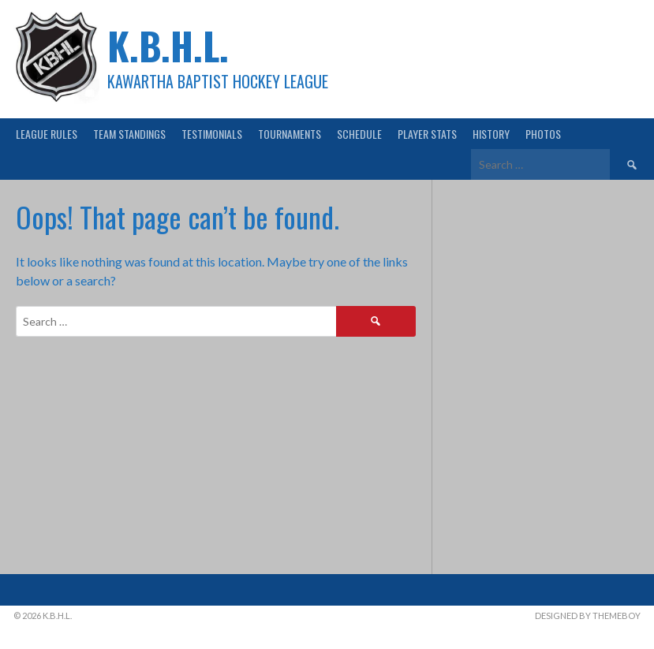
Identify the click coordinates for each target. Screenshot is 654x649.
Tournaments (289, 133)
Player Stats (427, 133)
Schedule (359, 133)
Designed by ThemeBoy (588, 615)
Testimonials (211, 133)
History (491, 133)
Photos (543, 133)
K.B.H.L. (168, 45)
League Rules (46, 133)
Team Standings (129, 133)
